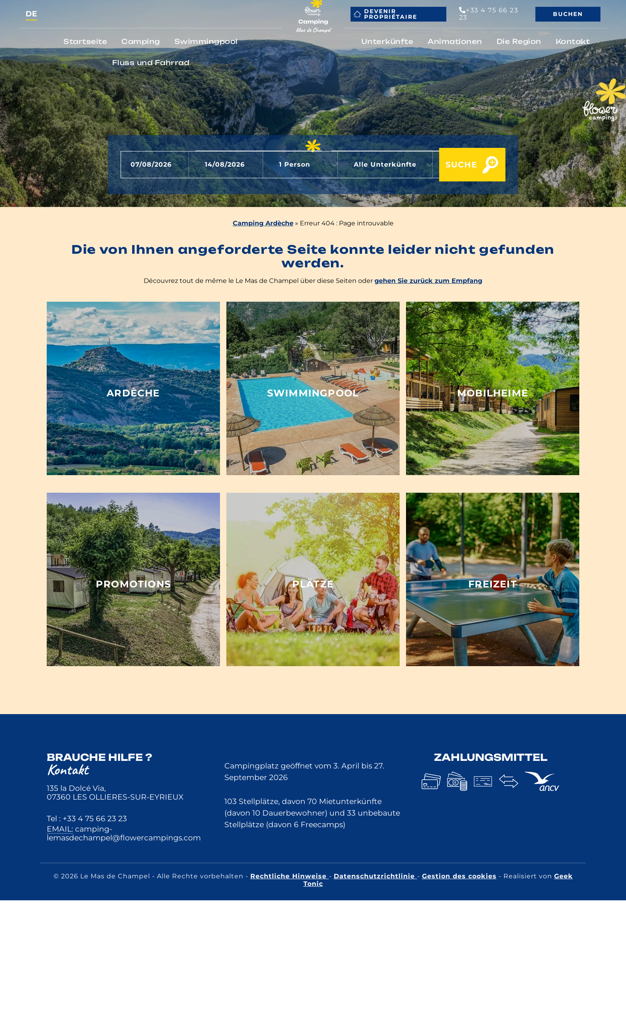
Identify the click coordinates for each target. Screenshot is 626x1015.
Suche (452, 165)
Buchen (568, 14)
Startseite (85, 41)
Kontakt (573, 41)
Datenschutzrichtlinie (375, 876)
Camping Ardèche (263, 223)
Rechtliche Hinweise (289, 876)
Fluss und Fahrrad (151, 62)
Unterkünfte (387, 41)
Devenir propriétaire (385, 14)
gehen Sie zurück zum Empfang (428, 281)
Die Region (519, 41)
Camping (140, 41)
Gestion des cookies (459, 876)
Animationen (455, 41)
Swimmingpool (206, 41)
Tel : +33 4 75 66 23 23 (87, 818)
